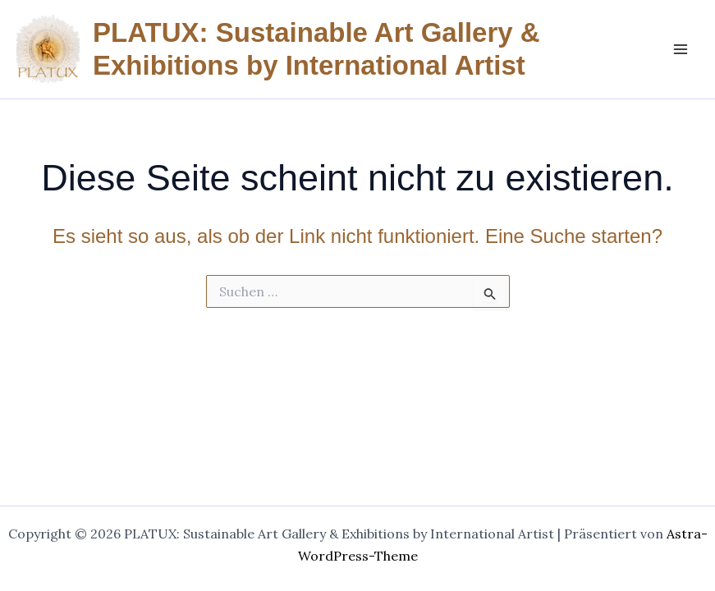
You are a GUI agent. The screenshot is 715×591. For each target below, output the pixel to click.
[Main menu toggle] (680, 49)
